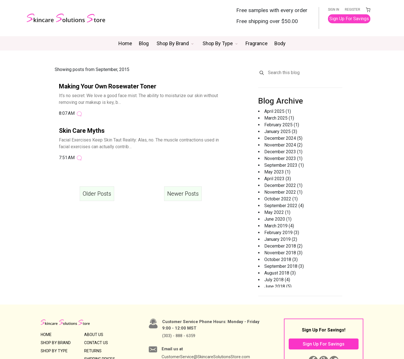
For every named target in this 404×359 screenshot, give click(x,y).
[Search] (261, 72)
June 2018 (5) (277, 286)
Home (125, 43)
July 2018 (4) (277, 279)
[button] (175, 43)
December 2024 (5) (283, 138)
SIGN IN (333, 10)
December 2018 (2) (283, 246)
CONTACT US (96, 342)
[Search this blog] (304, 72)
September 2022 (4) (284, 205)
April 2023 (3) (277, 178)
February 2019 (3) (281, 232)
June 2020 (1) (277, 219)
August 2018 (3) (280, 273)
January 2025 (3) (280, 131)
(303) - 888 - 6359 (178, 335)
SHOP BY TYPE (54, 351)
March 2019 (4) (279, 225)
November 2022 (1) (283, 192)
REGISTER (352, 10)
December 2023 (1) (283, 151)
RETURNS (93, 351)
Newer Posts (183, 193)
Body (280, 43)
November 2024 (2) (283, 145)
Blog (144, 43)
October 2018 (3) (281, 259)
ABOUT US (93, 334)
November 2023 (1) (283, 158)
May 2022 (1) (277, 212)
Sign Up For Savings (349, 18)
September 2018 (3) (284, 266)
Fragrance (256, 43)
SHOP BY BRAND (56, 342)
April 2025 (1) (277, 111)
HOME (46, 334)
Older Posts (97, 193)
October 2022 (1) (281, 199)
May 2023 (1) (277, 172)
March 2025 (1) (279, 118)
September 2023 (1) (284, 165)
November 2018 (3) (283, 252)
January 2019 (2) (280, 239)
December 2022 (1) (283, 185)
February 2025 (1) (281, 124)
